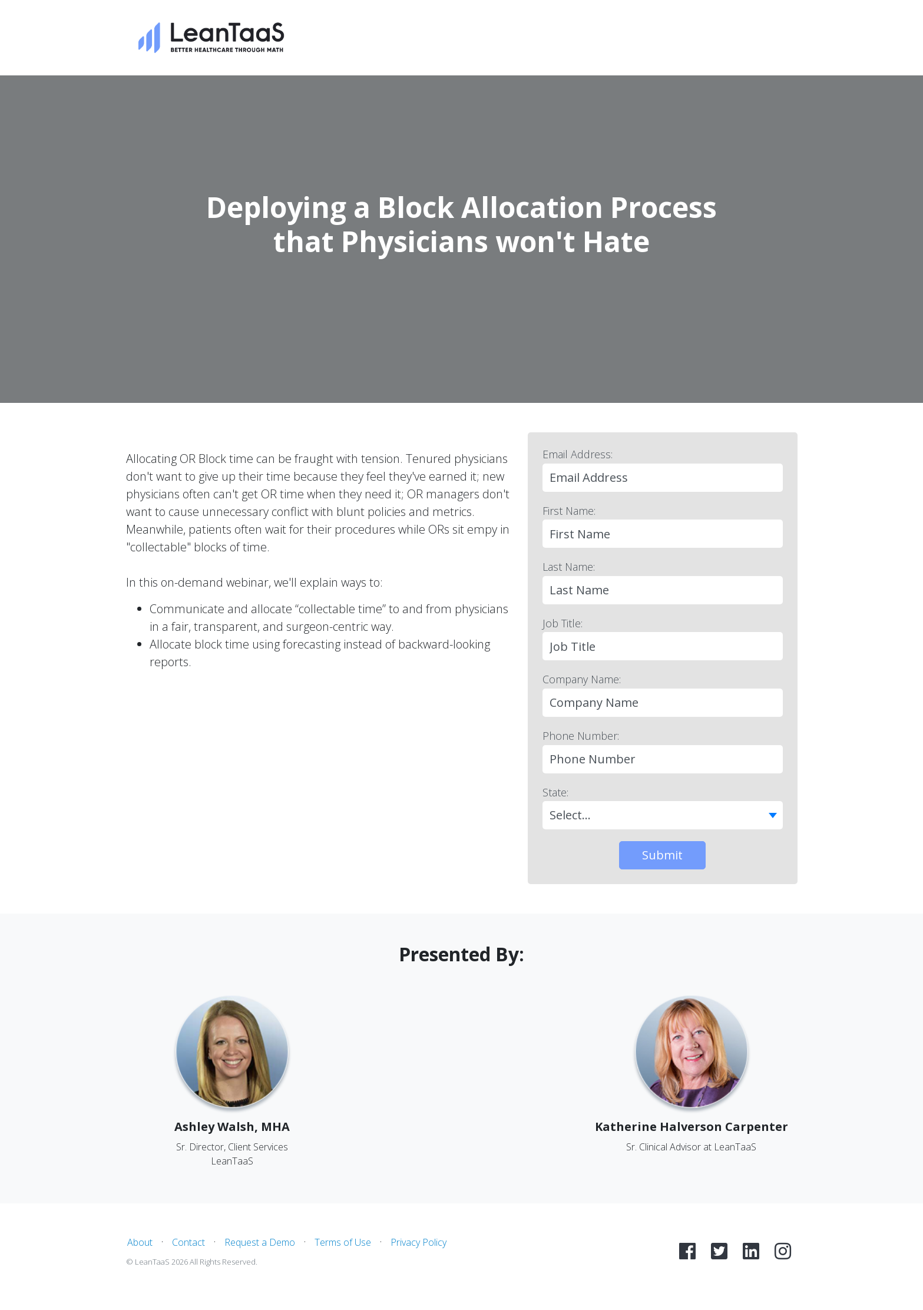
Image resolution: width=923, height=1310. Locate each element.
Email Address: (577, 454)
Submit (662, 855)
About (140, 1242)
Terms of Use (343, 1242)
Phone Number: (580, 736)
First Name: (569, 511)
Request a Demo (259, 1242)
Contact (188, 1242)
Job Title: (562, 623)
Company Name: (581, 679)
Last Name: (568, 567)
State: (555, 792)
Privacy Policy (418, 1242)
